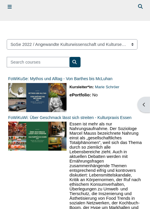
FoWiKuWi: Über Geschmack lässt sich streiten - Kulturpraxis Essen (69, 117)
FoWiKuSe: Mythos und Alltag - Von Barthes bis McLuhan (60, 78)
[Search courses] (38, 62)
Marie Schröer (107, 87)
